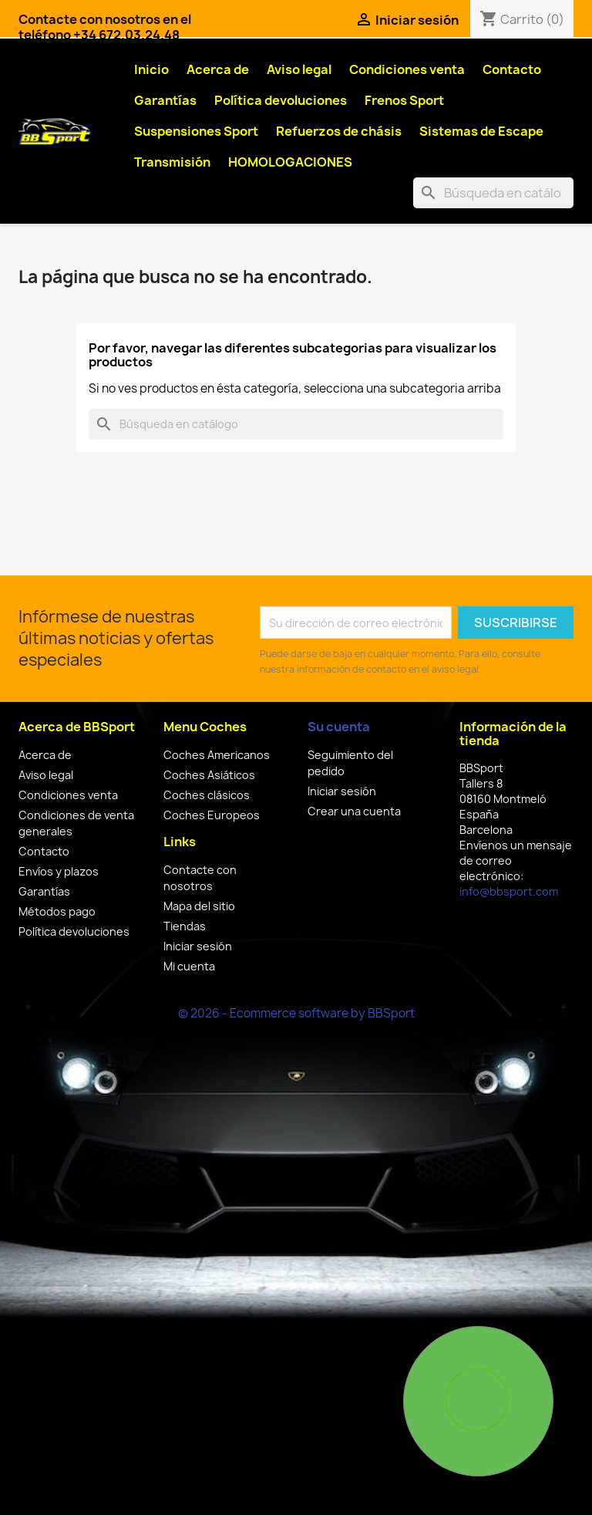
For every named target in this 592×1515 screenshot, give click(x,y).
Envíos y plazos (58, 871)
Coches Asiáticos (209, 775)
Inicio (151, 69)
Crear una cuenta (354, 811)
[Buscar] (493, 192)
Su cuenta (339, 726)
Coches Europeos (211, 815)
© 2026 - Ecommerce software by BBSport (296, 1013)
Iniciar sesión (197, 946)
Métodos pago (57, 911)
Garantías (165, 100)
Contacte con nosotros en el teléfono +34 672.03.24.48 (104, 27)
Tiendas (184, 926)
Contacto (512, 69)
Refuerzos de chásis (339, 131)
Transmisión (172, 162)
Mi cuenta (189, 966)
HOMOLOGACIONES (290, 162)
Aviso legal (299, 69)
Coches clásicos (206, 795)
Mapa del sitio (199, 906)
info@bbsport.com (508, 891)
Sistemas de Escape (481, 131)
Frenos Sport (404, 100)
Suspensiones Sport (196, 131)
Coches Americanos (216, 754)
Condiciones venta (407, 69)
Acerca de (218, 69)
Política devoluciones (280, 100)
